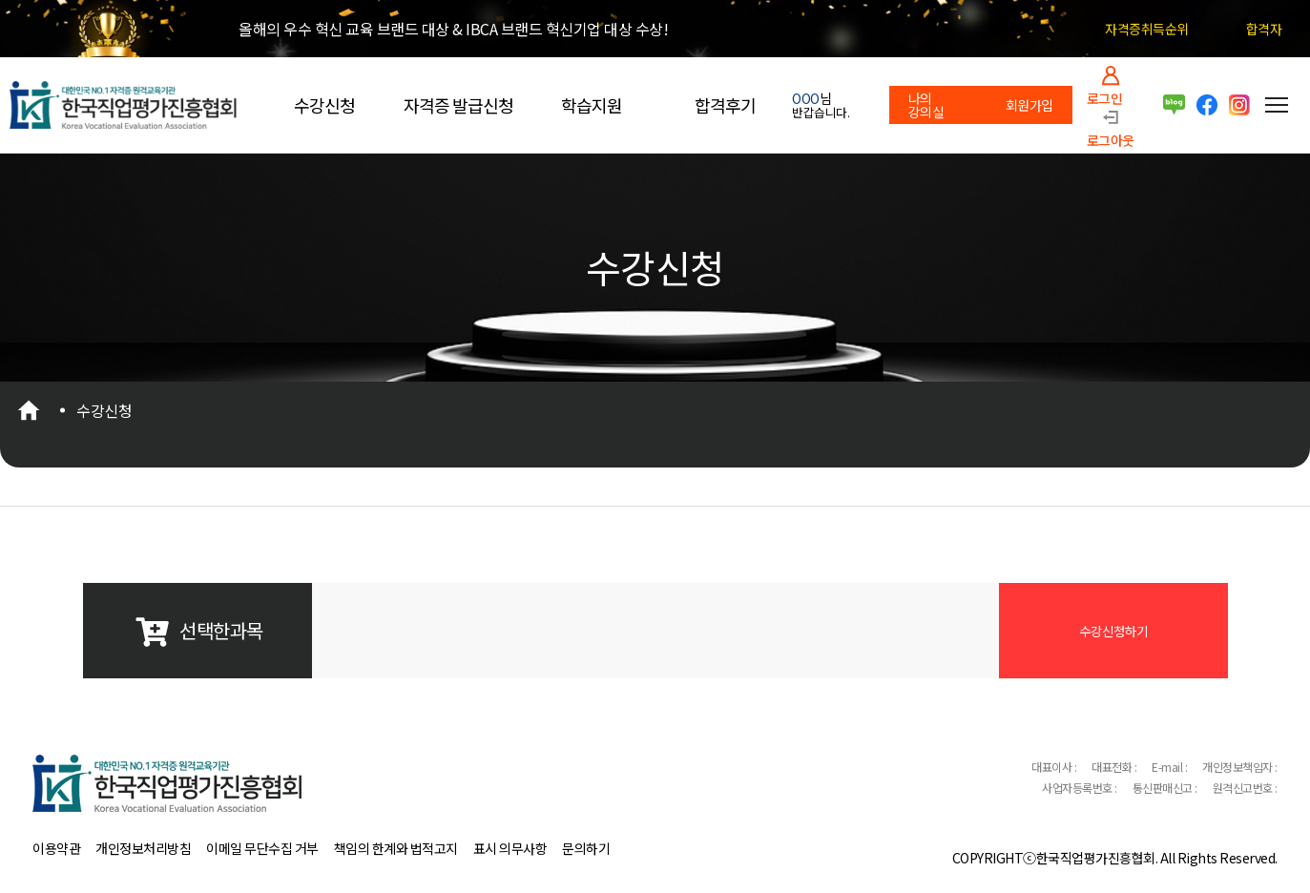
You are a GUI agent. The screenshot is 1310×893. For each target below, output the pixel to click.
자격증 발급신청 (458, 105)
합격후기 (725, 105)
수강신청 (324, 105)
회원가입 (1029, 104)
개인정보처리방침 (143, 848)
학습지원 (591, 105)
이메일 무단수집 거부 (262, 848)
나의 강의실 (926, 105)
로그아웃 (1110, 139)
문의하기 (586, 848)
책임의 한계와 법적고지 (396, 848)
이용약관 (56, 848)
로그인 (1105, 97)
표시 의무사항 (510, 848)
